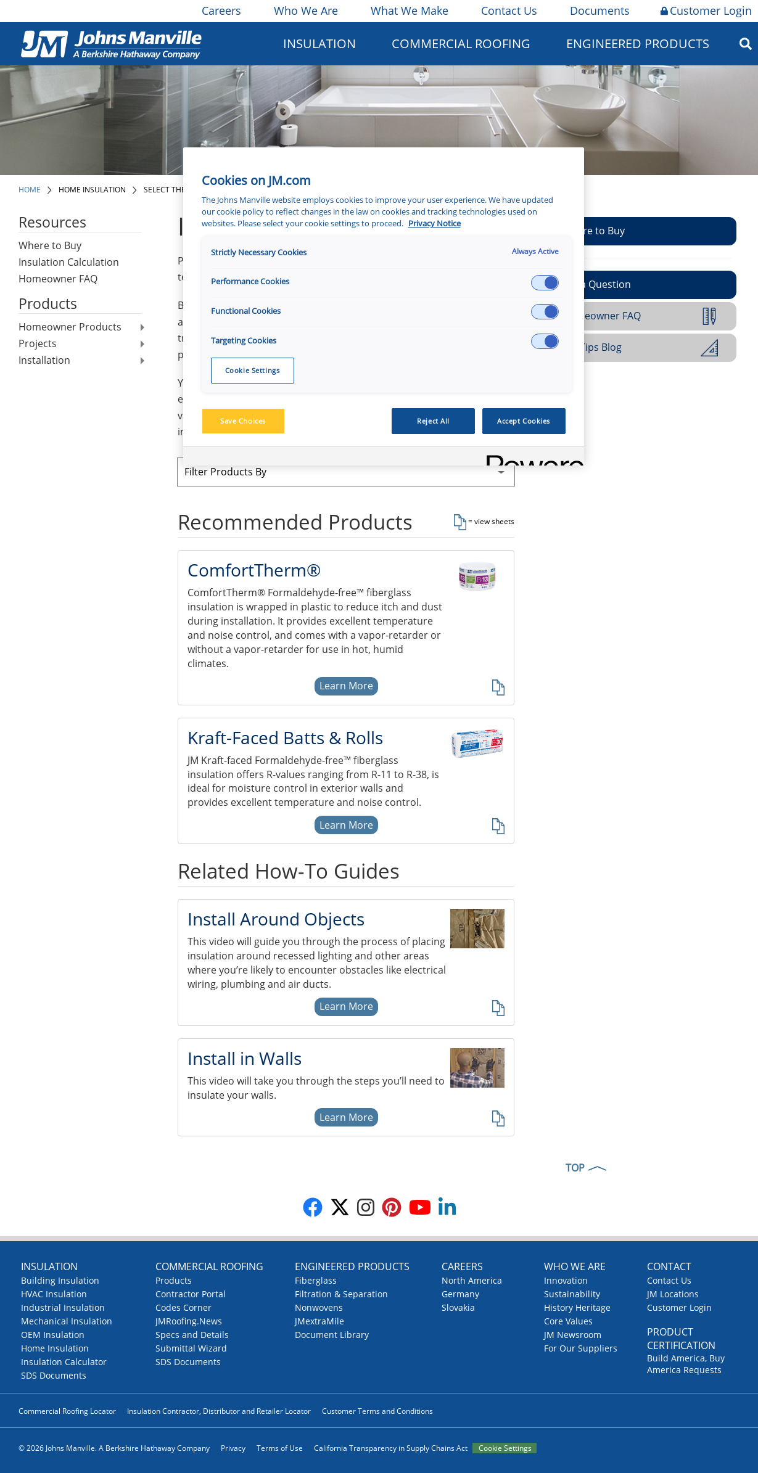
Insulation (319, 43)
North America (472, 1280)
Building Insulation (60, 1280)
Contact (669, 1266)
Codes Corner (183, 1307)
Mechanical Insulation (66, 1321)
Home (30, 189)
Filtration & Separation (341, 1294)
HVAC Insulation (54, 1294)
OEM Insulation (52, 1334)
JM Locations (673, 1294)
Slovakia (458, 1307)
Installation (44, 360)
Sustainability (572, 1294)
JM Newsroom (572, 1334)
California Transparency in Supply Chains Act (391, 1448)
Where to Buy (50, 245)
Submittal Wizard (191, 1348)
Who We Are (305, 10)
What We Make (408, 10)
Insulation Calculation (69, 262)
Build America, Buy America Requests (686, 1364)
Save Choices (243, 420)
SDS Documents (53, 1375)
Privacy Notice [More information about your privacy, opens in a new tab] (434, 223)
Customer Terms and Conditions (377, 1411)
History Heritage (577, 1307)
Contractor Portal (190, 1294)
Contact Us (508, 10)
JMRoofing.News (188, 1321)
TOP (575, 1168)
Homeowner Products (70, 327)
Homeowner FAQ (58, 278)
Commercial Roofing (461, 43)
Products (173, 1280)
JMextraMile (319, 1321)
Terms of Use (280, 1448)
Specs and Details (192, 1334)
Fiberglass (316, 1280)
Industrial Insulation (63, 1307)
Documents (599, 10)
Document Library (332, 1334)
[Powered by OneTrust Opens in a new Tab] (531, 458)
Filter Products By (225, 471)
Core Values (568, 1321)
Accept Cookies (523, 420)
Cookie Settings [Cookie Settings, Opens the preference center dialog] (252, 370)
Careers (220, 10)
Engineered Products (637, 43)
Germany (460, 1294)
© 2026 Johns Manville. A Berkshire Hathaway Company (114, 1448)
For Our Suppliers (580, 1348)
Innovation (566, 1280)
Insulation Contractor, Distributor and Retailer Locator (219, 1411)
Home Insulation (92, 189)
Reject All (433, 420)
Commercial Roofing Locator (67, 1411)
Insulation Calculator (64, 1362)
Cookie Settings (505, 1448)
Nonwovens (319, 1307)
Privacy (233, 1448)
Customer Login (706, 10)
